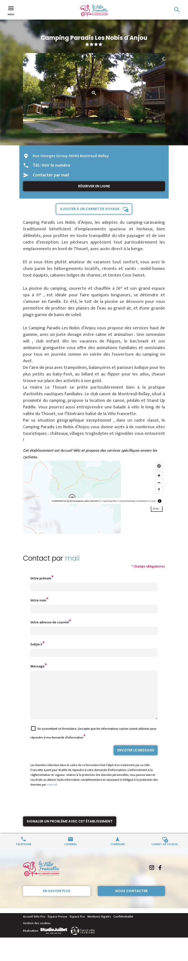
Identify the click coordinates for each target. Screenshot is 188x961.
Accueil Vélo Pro (34, 925)
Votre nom (38, 600)
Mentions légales (99, 925)
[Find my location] (159, 466)
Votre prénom (40, 578)
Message (37, 666)
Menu (11, 10)
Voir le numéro (56, 165)
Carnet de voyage (164, 853)
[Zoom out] (159, 482)
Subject (36, 644)
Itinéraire (117, 853)
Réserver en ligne (94, 186)
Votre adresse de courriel (49, 622)
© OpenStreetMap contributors (132, 501)
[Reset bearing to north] (159, 489)
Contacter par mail (51, 175)
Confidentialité (123, 925)
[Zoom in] (159, 475)
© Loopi (152, 501)
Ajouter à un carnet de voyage (89, 208)
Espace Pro (77, 925)
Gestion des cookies (37, 932)
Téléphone (23, 853)
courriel (52, 793)
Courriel (70, 853)
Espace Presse (57, 925)
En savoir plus (56, 899)
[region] (94, 497)
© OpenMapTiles (108, 501)
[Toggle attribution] (160, 501)
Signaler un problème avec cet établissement (70, 830)
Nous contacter (131, 899)
